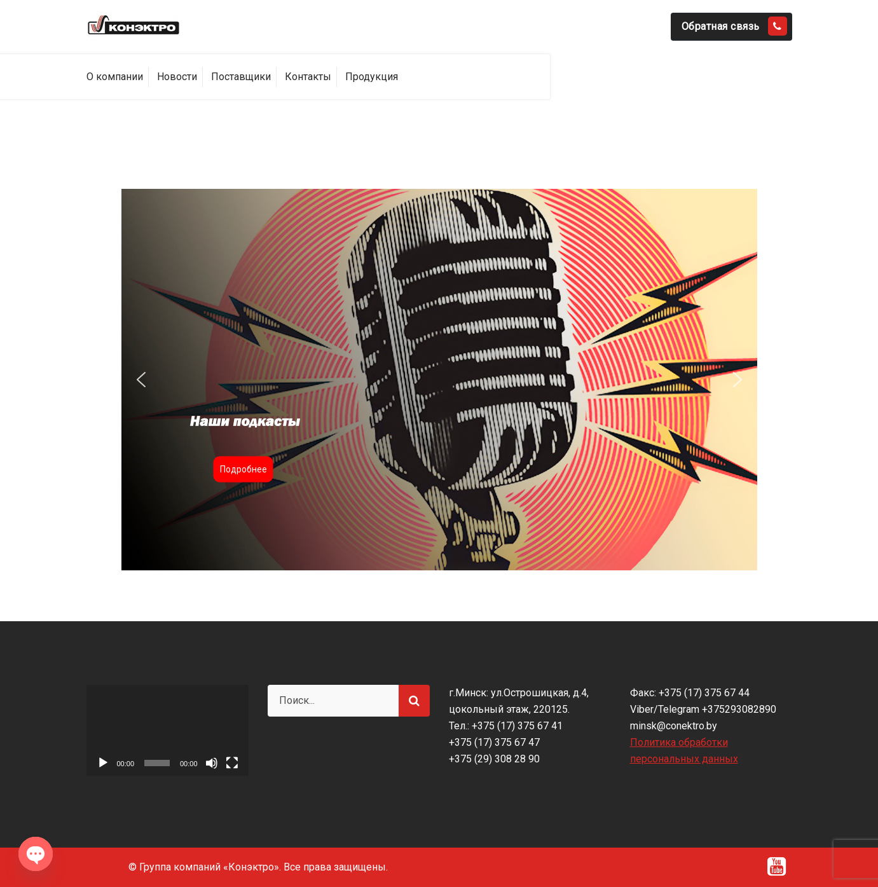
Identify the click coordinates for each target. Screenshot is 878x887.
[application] (167, 730)
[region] (439, 379)
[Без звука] (211, 763)
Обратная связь (734, 26)
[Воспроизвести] (103, 763)
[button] (439, 379)
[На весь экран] (232, 763)
